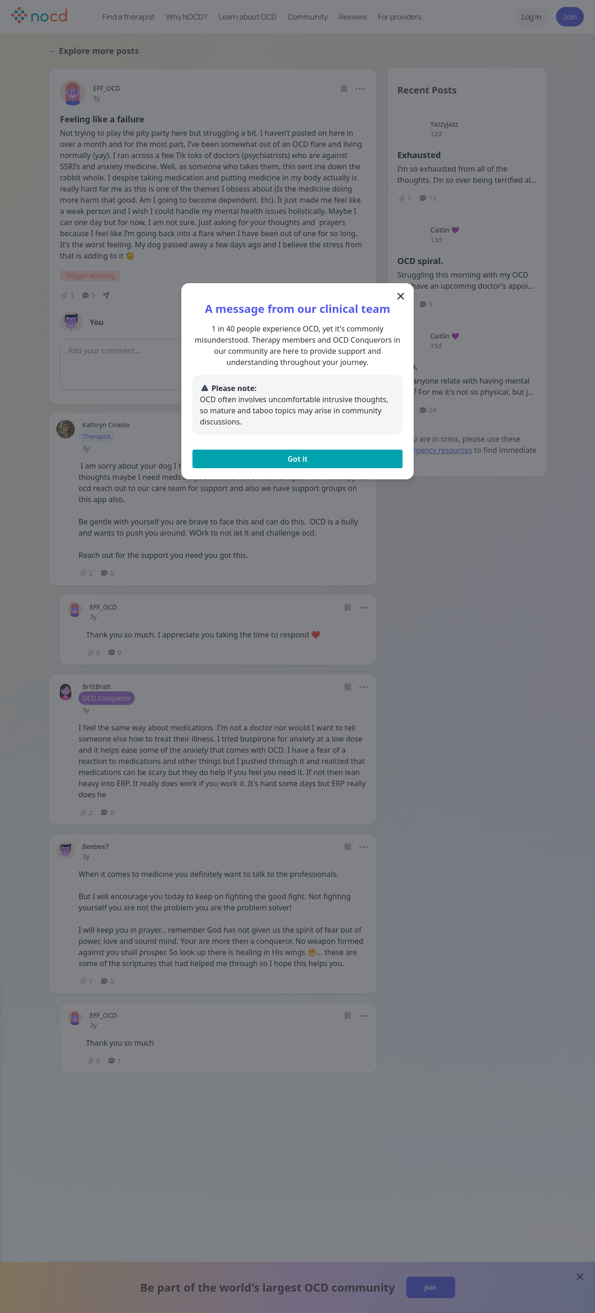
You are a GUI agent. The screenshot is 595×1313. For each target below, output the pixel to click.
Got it (297, 459)
